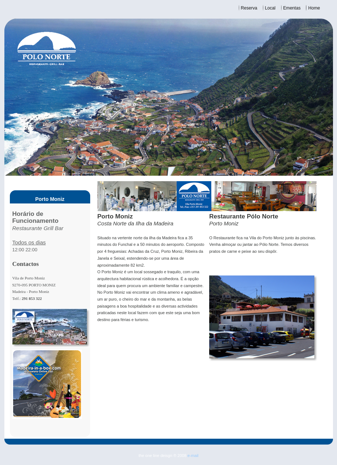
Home (314, 8)
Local (270, 8)
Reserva (249, 8)
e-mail (193, 455)
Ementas (292, 8)
